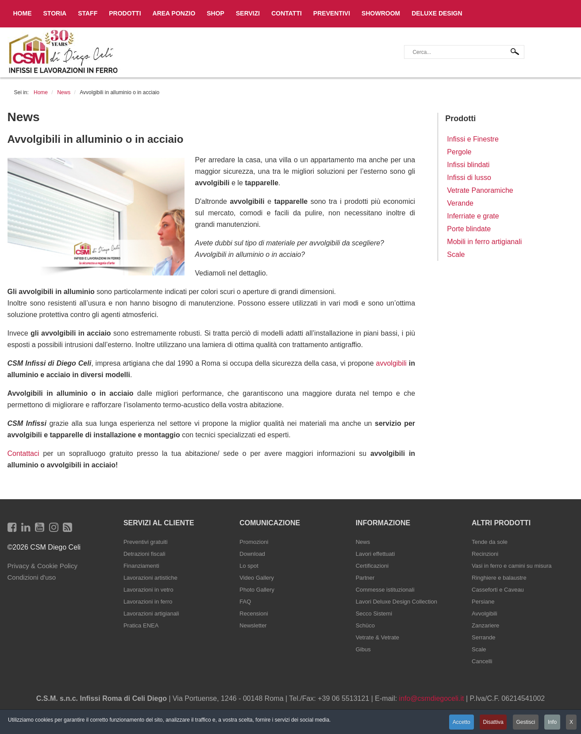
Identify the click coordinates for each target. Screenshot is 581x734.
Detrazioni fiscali (144, 553)
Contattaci (23, 453)
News (363, 542)
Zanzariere (485, 625)
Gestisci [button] (525, 722)
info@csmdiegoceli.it (431, 698)
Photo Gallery (256, 589)
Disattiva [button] (492, 722)
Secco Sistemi (374, 613)
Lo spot (248, 565)
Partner (365, 577)
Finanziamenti (141, 565)
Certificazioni (372, 565)
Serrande (483, 637)
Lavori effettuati (375, 553)
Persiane (483, 601)
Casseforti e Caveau (498, 589)
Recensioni (253, 613)
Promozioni (253, 542)
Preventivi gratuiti (145, 542)
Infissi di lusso (469, 177)
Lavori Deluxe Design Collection (396, 601)
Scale (456, 254)
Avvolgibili (484, 613)
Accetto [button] (460, 722)
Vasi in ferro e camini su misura (511, 565)
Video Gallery (256, 577)
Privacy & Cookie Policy (42, 566)
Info (552, 722)
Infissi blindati (468, 164)
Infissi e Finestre (472, 139)
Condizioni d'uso (32, 577)
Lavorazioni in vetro (148, 589)
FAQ (245, 601)
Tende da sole (490, 542)
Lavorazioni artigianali (151, 613)
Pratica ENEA (140, 625)
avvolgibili (391, 363)
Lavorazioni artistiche (150, 577)
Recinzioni (485, 553)
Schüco (365, 625)
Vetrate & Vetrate (377, 637)
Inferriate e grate (473, 216)
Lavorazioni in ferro (148, 601)
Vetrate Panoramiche (480, 190)
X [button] (571, 722)
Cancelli (482, 661)
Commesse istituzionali (385, 589)
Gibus (363, 649)
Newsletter (252, 625)
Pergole (459, 152)
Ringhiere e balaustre (499, 577)
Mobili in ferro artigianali (484, 241)
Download (252, 553)
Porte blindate (469, 229)
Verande (460, 203)
